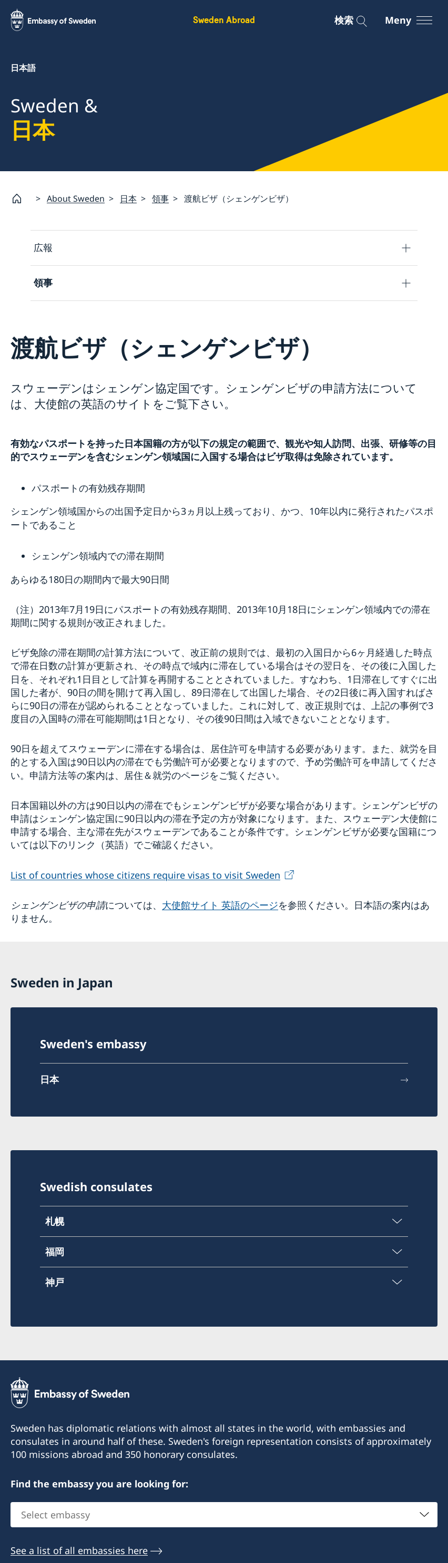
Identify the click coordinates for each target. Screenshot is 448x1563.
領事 (160, 198)
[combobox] (224, 1514)
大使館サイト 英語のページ (220, 904)
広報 (43, 247)
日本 (128, 198)
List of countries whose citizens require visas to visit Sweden (145, 874)
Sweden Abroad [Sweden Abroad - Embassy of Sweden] (224, 20)
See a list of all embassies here (79, 1550)
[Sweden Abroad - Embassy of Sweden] (63, 20)
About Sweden (76, 198)
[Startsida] (21, 198)
